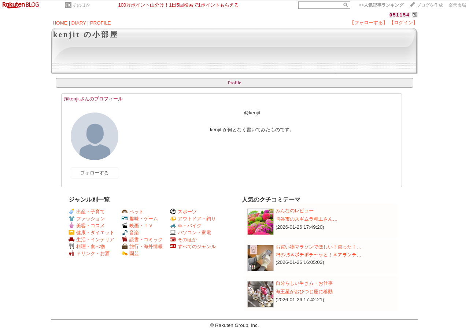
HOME (60, 23)
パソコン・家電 (190, 232)
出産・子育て (87, 211)
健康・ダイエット (91, 232)
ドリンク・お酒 (89, 253)
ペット (133, 211)
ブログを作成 (430, 5)
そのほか (81, 5)
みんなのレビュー (295, 210)
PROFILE (100, 23)
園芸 (130, 253)
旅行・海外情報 (142, 246)
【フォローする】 (369, 22)
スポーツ (183, 211)
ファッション (87, 218)
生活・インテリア (91, 239)
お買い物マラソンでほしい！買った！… (318, 247)
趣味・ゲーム (140, 218)
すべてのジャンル (193, 246)
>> (381, 5)
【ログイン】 (403, 22)
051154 (399, 15)
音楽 (130, 232)
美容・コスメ (87, 225)
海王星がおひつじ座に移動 (304, 291)
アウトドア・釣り (193, 218)
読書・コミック (142, 239)
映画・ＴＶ (137, 225)
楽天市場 (457, 5)
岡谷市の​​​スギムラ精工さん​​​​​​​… (306, 219)
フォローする (94, 173)
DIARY (78, 23)
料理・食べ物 (87, 246)
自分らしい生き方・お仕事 (304, 283)
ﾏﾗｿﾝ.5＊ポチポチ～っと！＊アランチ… (318, 255)
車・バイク (186, 225)
